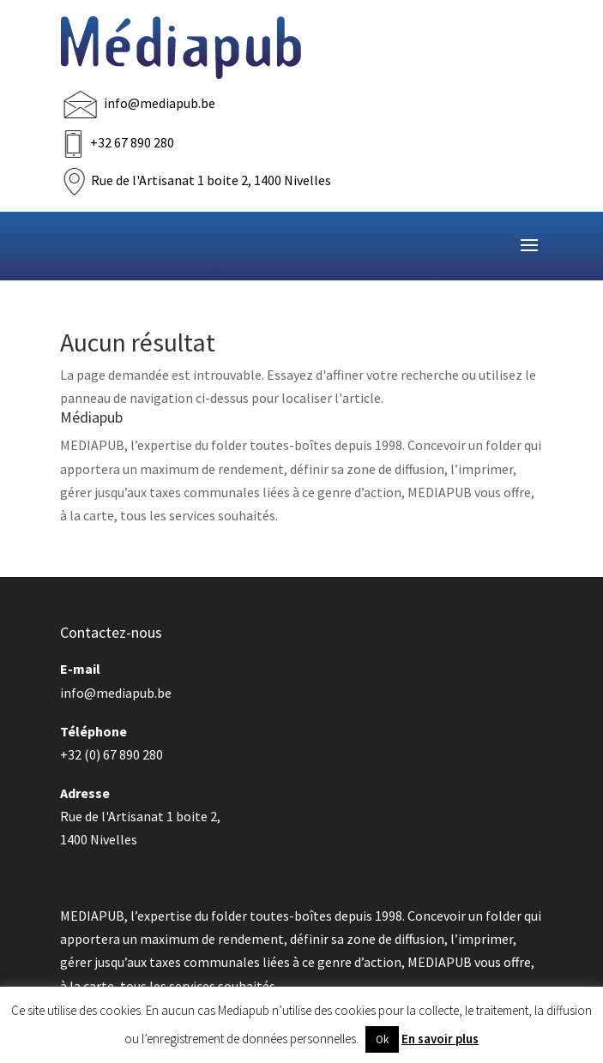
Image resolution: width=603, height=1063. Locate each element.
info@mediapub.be (159, 102)
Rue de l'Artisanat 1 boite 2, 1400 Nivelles (211, 180)
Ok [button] (382, 1039)
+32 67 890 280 (132, 142)
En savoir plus (440, 1038)
